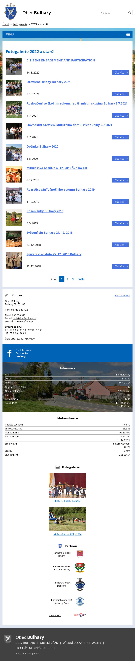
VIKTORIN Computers (27, 653)
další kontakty (122, 295)
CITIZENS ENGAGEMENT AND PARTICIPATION (61, 60)
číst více (119, 72)
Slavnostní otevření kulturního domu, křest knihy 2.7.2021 (69, 125)
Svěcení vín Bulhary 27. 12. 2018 (49, 233)
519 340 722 (21, 309)
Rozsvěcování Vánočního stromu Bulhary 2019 (61, 189)
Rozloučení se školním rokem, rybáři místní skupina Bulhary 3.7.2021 (77, 103)
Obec (36, 13)
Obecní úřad (49, 643)
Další (81, 279)
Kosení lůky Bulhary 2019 (45, 211)
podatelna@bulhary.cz (24, 318)
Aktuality (94, 643)
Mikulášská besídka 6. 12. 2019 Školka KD (57, 168)
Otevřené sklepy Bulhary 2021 (49, 82)
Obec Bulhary (25, 643)
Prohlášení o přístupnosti (35, 648)
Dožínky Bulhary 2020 (42, 146)
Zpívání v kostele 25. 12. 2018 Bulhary (54, 254)
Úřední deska (72, 643)
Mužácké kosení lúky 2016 (67, 521)
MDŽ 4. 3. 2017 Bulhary (67, 487)
